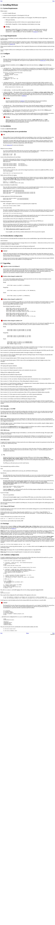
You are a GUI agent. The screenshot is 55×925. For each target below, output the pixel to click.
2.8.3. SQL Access (5, 440)
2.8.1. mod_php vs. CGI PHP (8, 419)
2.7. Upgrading (5, 268)
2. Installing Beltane (9, 5)
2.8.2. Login (4, 426)
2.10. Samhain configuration (10, 566)
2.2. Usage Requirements (9, 36)
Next (53, 1)
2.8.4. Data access (5, 450)
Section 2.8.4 (43, 60)
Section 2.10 (12, 44)
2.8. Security (5, 416)
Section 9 (22, 103)
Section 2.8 (24, 97)
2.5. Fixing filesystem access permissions (14, 133)
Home (27, 653)
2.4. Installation (6, 128)
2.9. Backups (5, 534)
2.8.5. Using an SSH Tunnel (7, 517)
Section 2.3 (35, 31)
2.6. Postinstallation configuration (12, 241)
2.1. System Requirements (9, 8)
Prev (1, 1)
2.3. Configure (5, 53)
